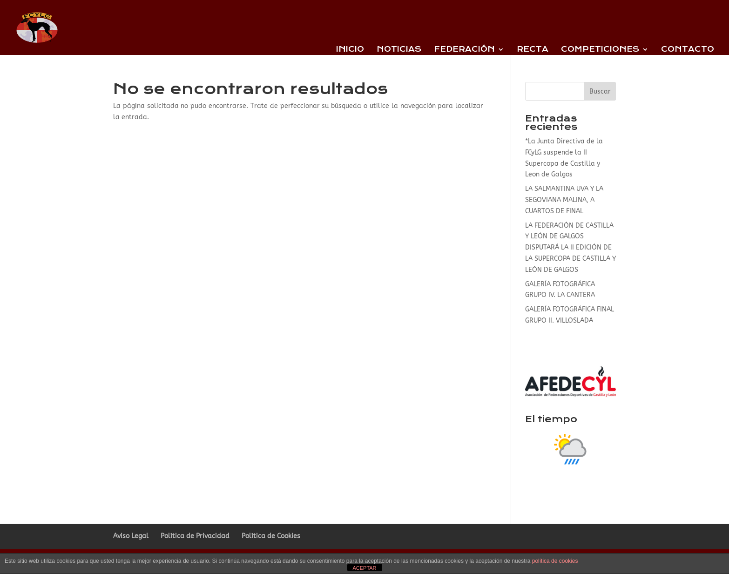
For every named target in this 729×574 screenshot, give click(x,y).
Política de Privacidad (195, 536)
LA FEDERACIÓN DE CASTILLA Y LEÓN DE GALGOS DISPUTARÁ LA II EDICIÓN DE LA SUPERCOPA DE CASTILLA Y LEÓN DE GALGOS (570, 248)
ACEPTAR (364, 568)
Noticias (399, 50)
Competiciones (600, 50)
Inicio (350, 50)
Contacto (687, 50)
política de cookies (555, 561)
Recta (532, 50)
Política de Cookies (271, 536)
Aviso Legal (130, 536)
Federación (464, 50)
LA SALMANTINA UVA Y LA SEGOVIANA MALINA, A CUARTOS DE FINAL (564, 200)
